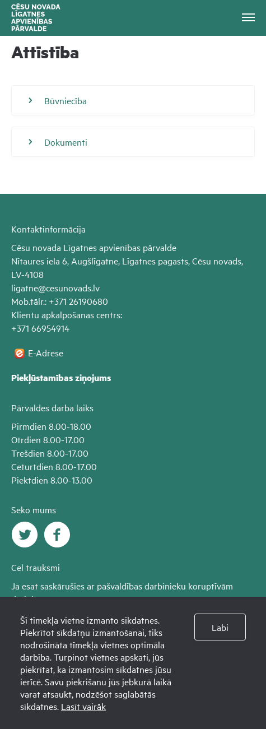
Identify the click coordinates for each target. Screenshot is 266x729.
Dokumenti (58, 142)
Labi (220, 627)
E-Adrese (45, 352)
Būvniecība (58, 100)
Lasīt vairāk (83, 706)
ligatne (24, 287)
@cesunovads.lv (69, 287)
